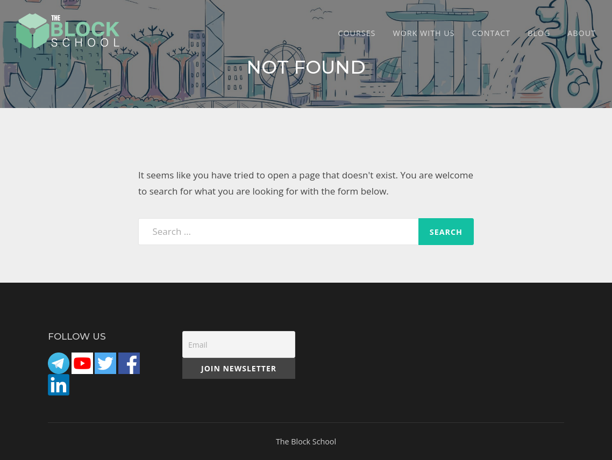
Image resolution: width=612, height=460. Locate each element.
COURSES (357, 33)
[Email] (238, 344)
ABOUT (581, 33)
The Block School (306, 441)
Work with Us (423, 33)
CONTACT (491, 33)
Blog (539, 33)
